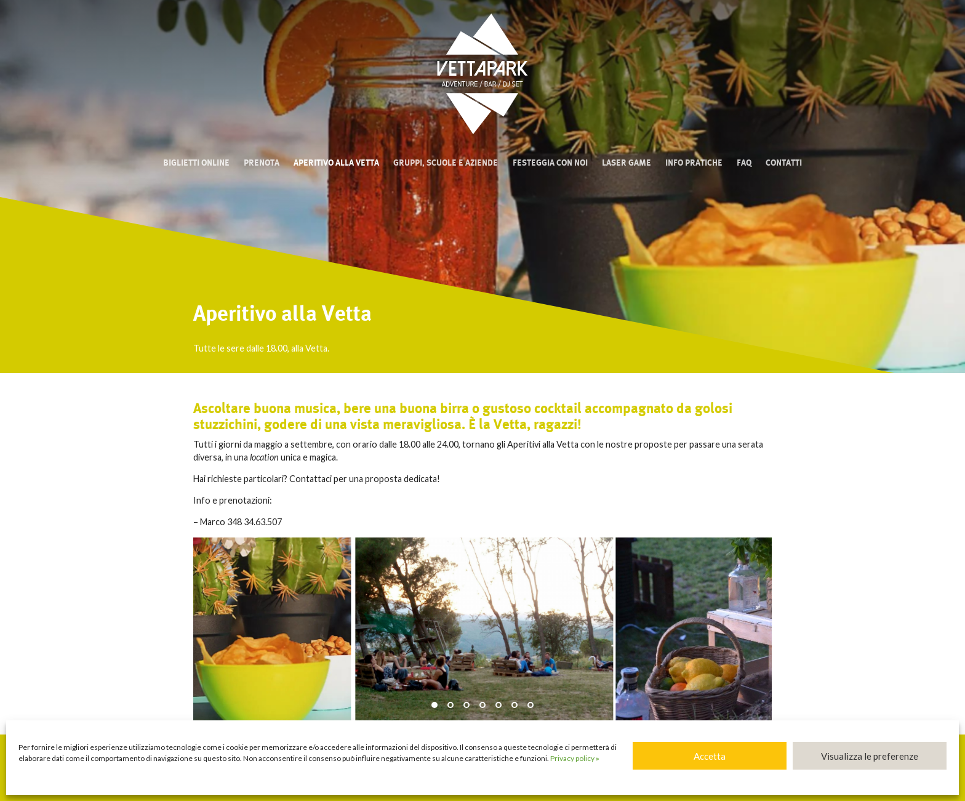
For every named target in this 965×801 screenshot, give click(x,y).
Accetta (710, 756)
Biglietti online (196, 163)
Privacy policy (574, 758)
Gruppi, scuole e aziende (445, 163)
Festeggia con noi (550, 163)
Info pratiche (694, 163)
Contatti (784, 163)
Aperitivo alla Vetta (336, 163)
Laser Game (626, 163)
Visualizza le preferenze (869, 756)
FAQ (744, 163)
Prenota (261, 163)
